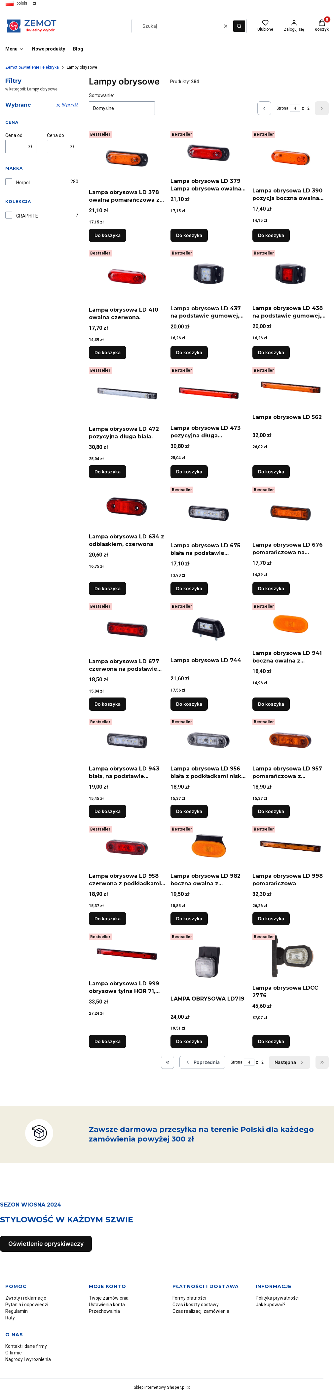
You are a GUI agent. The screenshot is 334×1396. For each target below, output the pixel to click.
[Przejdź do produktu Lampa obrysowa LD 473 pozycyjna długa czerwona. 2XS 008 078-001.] (208, 393)
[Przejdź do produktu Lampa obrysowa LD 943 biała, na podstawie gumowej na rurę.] (127, 739)
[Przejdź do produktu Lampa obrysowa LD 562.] (290, 387)
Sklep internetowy (159, 1387)
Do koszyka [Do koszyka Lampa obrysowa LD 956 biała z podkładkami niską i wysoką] (189, 811)
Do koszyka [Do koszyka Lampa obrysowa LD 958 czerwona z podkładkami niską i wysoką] (107, 919)
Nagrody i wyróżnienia (28, 1359)
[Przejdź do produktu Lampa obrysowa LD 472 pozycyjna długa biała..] (127, 393)
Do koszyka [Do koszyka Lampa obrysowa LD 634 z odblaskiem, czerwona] (107, 588)
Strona (282, 108)
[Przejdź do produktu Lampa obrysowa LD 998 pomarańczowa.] (290, 846)
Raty (10, 1317)
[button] (239, 26)
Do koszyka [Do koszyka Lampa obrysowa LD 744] (189, 704)
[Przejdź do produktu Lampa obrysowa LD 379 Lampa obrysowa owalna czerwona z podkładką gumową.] (208, 151)
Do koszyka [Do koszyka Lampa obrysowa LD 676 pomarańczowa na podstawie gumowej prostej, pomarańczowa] (271, 588)
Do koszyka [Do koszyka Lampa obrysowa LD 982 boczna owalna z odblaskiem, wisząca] (189, 919)
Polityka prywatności (277, 1298)
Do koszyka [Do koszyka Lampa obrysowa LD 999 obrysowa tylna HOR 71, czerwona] (107, 1041)
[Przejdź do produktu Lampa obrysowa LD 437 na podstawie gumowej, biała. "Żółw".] (208, 274)
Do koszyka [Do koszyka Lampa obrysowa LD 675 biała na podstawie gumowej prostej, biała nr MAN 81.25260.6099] (189, 588)
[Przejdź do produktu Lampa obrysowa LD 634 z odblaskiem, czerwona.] (127, 507)
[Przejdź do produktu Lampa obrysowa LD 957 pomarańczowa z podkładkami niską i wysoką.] (290, 739)
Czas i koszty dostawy (195, 1304)
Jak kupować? (270, 1304)
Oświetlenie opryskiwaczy (46, 1243)
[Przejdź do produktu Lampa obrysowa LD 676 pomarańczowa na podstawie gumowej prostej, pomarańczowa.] (290, 511)
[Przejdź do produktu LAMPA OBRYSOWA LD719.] (208, 962)
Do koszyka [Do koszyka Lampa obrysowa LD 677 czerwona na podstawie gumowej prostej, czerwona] (107, 704)
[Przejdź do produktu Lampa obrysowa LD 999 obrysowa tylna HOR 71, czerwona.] (127, 954)
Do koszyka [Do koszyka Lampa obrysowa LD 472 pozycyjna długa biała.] (107, 472)
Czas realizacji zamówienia (200, 1311)
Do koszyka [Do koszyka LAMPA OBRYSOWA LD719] (189, 1041)
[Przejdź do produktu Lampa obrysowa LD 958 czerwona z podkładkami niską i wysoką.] (127, 846)
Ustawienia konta (107, 1304)
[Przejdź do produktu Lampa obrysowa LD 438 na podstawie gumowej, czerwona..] (290, 274)
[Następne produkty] (289, 1062)
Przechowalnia (104, 1311)
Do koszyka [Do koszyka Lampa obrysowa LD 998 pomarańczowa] (271, 919)
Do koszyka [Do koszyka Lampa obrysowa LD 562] (271, 472)
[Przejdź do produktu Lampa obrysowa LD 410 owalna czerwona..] (127, 275)
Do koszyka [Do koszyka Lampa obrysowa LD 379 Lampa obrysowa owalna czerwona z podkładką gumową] (189, 235)
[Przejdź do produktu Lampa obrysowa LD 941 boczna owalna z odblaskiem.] (290, 623)
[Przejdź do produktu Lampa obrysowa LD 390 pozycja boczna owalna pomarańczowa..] (290, 156)
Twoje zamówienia (109, 1298)
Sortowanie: (101, 95)
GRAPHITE (27, 216)
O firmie (13, 1352)
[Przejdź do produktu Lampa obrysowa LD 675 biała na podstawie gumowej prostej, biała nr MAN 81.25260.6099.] (208, 511)
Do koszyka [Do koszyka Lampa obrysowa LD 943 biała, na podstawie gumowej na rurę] (107, 811)
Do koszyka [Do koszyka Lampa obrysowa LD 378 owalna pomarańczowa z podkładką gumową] (107, 235)
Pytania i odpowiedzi (26, 1304)
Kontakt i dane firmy (26, 1346)
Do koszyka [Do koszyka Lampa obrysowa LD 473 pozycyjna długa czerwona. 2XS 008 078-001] (189, 472)
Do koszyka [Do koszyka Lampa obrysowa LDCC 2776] (271, 1041)
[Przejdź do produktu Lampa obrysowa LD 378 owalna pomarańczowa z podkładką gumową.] (127, 157)
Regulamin (16, 1311)
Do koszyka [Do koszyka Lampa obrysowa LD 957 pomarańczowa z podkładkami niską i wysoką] (271, 811)
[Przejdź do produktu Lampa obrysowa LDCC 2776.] (290, 956)
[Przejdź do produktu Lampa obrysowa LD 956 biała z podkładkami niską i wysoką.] (208, 739)
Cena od (13, 135)
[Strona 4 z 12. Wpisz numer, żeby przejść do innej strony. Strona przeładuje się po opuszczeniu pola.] (295, 108)
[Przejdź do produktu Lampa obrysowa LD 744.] (208, 627)
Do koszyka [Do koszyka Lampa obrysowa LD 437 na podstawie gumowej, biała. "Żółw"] (189, 352)
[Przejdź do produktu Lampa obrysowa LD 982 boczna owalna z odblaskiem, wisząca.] (208, 846)
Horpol (23, 182)
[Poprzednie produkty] (202, 1062)
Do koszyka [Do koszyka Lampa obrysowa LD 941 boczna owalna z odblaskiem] (271, 704)
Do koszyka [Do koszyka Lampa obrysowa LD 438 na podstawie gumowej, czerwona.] (271, 352)
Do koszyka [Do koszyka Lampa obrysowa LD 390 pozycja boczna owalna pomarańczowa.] (271, 235)
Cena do (55, 135)
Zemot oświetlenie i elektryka (32, 67)
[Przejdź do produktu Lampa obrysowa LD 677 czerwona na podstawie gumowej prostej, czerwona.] (127, 627)
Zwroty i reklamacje (25, 1298)
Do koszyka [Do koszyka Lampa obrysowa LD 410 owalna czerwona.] (107, 352)
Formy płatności (189, 1298)
